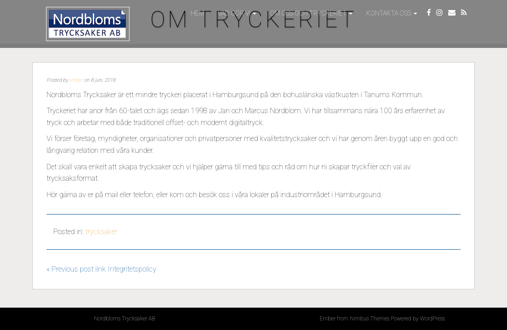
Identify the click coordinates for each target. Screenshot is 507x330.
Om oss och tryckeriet (311, 13)
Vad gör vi (237, 13)
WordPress (432, 318)
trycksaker (101, 231)
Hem (197, 13)
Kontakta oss (391, 13)
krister (76, 80)
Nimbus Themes (369, 318)
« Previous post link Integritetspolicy (101, 269)
